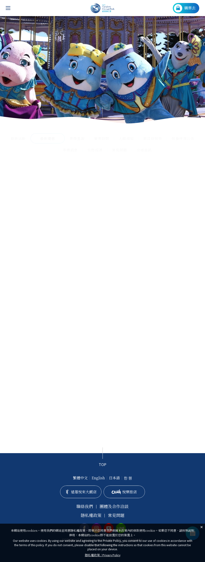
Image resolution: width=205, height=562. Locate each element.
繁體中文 (80, 477)
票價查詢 (77, 138)
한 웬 (128, 477)
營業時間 (101, 138)
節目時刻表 (152, 138)
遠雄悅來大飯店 (81, 491)
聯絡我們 (84, 506)
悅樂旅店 (124, 491)
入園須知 (126, 138)
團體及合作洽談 (114, 506)
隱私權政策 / (102, 555)
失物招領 (95, 150)
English (98, 477)
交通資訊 (144, 150)
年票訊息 (70, 150)
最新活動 (18, 138)
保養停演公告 (183, 138)
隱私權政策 (91, 515)
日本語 (114, 477)
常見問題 (119, 150)
